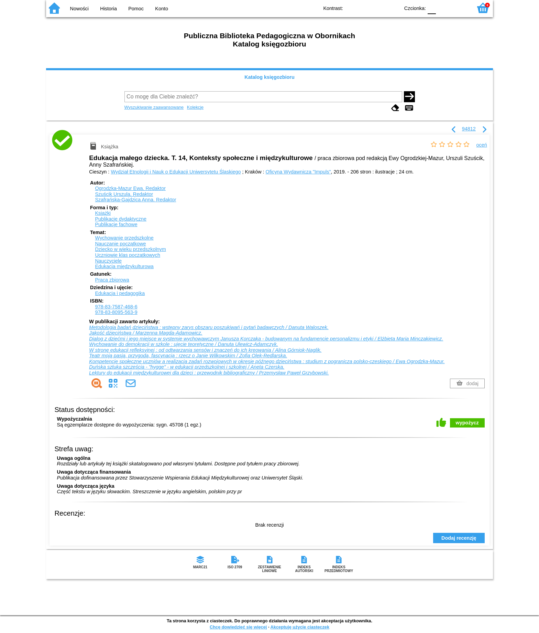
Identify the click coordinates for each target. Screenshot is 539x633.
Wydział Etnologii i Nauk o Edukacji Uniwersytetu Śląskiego (176, 172)
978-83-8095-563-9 (116, 312)
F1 (443, 8)
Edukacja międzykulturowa (124, 266)
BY (392, 8)
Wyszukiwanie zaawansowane (154, 107)
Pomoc (136, 8)
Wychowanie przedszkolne (124, 238)
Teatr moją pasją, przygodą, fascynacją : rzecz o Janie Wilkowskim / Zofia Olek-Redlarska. (188, 355)
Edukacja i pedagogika (120, 293)
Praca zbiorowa (112, 280)
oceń (481, 145)
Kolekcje (195, 107)
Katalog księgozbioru (269, 77)
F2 (459, 8)
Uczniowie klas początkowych (127, 255)
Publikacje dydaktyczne (120, 219)
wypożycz (467, 422)
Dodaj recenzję (458, 538)
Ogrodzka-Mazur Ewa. (130, 188)
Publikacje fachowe (116, 224)
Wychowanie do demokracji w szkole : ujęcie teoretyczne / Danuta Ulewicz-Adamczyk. (183, 344)
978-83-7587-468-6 (116, 306)
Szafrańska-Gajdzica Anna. (135, 199)
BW (364, 8)
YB (378, 8)
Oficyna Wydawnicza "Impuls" (298, 172)
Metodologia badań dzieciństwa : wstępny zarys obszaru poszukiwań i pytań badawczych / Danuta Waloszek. (208, 327)
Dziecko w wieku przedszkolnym (130, 249)
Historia (108, 8)
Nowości (79, 8)
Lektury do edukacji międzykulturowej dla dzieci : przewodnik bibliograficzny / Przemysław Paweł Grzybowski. (209, 373)
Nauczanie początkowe (120, 243)
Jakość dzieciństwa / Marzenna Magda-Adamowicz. (145, 333)
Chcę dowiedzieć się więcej (238, 627)
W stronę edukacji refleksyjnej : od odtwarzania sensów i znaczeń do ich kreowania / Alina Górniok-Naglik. (205, 350)
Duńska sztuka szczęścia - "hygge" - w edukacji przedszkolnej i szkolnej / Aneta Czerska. (186, 367)
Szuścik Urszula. (124, 194)
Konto (161, 8)
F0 (431, 8)
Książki (103, 213)
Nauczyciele (108, 261)
